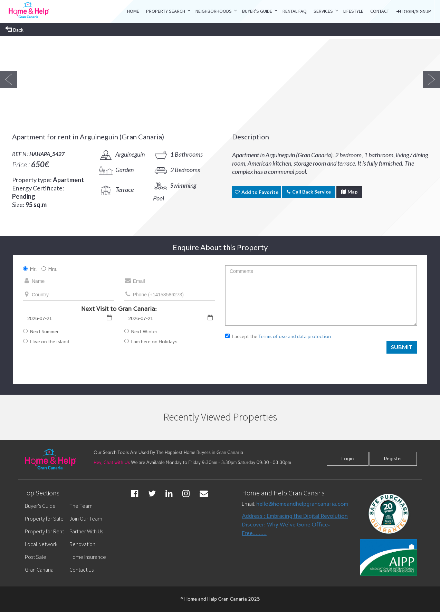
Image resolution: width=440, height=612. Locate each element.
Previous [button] (8, 79)
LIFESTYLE (353, 11)
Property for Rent (44, 531)
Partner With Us (86, 531)
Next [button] (431, 79)
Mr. (30, 269)
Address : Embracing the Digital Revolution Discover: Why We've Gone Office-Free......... (295, 524)
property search (165, 11)
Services (323, 11)
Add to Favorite (256, 192)
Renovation (82, 544)
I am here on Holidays (151, 342)
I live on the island (46, 342)
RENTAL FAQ (295, 11)
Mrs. (49, 269)
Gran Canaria (39, 569)
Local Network (41, 544)
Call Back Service (309, 192)
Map (349, 192)
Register (393, 459)
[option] (77, 79)
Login (347, 459)
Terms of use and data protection (294, 336)
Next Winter (141, 332)
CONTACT (379, 11)
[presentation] (277, 358)
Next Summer (41, 332)
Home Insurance (87, 556)
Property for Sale (44, 518)
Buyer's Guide (257, 11)
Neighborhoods (213, 11)
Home (133, 11)
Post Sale (35, 556)
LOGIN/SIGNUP (413, 11)
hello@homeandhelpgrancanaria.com (302, 504)
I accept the (278, 336)
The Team (81, 505)
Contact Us (81, 569)
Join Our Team (85, 518)
